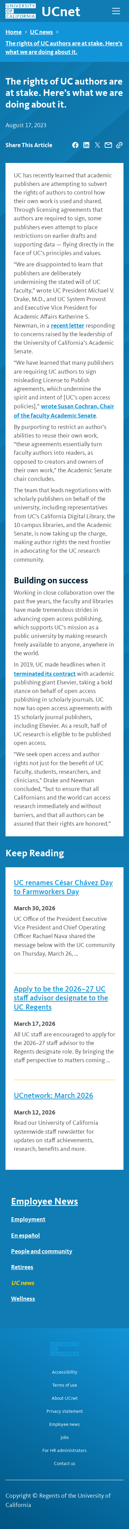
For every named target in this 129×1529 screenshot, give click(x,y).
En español (25, 1235)
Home (14, 32)
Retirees (22, 1267)
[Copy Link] (119, 145)
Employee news (64, 1424)
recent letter (67, 325)
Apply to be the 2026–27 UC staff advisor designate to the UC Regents (61, 998)
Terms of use (64, 1385)
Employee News (44, 1201)
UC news (41, 32)
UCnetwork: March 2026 (53, 1095)
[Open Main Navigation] (116, 11)
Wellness (23, 1298)
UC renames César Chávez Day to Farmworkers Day (63, 887)
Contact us (64, 1463)
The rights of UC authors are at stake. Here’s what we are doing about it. (64, 47)
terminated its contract (45, 674)
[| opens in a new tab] (75, 145)
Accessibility (64, 1372)
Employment (28, 1219)
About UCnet (65, 1398)
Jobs (65, 1437)
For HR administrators (64, 1450)
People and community (41, 1251)
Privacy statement (64, 1411)
